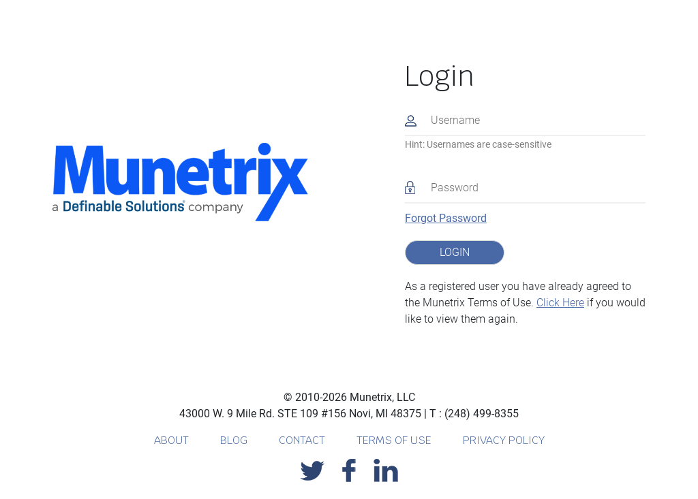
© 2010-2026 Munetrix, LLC (349, 397)
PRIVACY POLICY (504, 440)
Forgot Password (446, 218)
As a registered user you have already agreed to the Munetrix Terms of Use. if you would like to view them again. (525, 302)
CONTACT (303, 440)
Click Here (560, 302)
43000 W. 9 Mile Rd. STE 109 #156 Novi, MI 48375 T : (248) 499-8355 (349, 413)
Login (439, 76)
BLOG (235, 440)
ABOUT (173, 440)
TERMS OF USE (395, 440)
